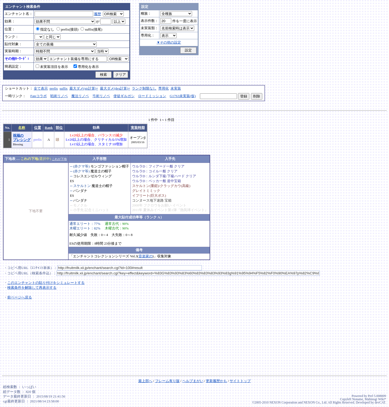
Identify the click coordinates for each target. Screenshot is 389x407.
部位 (59, 128)
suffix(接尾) (91, 29)
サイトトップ (240, 381)
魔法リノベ (80, 96)
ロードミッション (152, 96)
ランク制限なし (144, 88)
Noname (357, 399)
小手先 (78, 210)
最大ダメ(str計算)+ (83, 88)
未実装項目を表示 (52, 67)
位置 (37, 128)
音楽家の (146, 256)
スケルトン (82, 186)
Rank (49, 128)
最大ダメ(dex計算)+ (115, 88)
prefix (54, 88)
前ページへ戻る (19, 297)
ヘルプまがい (192, 381)
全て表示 (41, 88)
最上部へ (145, 381)
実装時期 (138, 128)
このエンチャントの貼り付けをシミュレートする (46, 283)
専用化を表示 (86, 67)
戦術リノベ (59, 96)
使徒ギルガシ (124, 96)
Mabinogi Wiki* (375, 399)
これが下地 (59, 158)
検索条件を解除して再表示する (31, 288)
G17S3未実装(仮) (183, 96)
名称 (21, 128)
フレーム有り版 (167, 381)
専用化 (163, 88)
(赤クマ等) (81, 166)
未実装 (175, 88)
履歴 (97, 14)
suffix (64, 88)
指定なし (45, 29)
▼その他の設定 (169, 42)
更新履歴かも (216, 381)
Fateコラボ (38, 96)
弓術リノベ (101, 96)
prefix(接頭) (67, 29)
